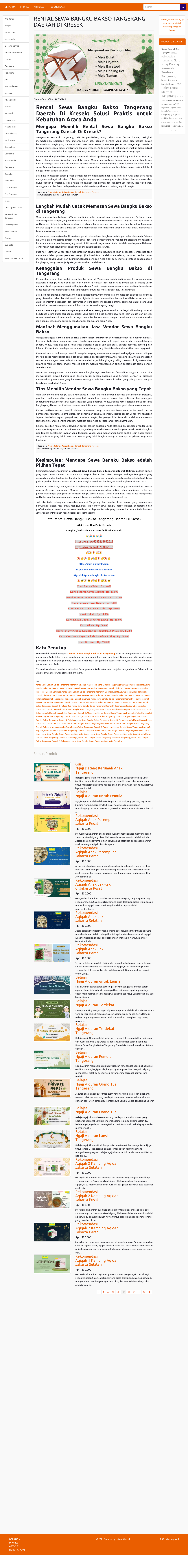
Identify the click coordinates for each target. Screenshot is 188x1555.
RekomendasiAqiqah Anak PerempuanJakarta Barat (96, 852)
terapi (7, 201)
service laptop (11, 133)
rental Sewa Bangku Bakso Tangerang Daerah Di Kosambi (97, 706)
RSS (162, 1539)
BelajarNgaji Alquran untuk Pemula (98, 794)
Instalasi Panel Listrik (14, 258)
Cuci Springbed (11, 187)
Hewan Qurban (11, 225)
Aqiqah (8, 26)
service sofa (10, 140)
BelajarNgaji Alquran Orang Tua (96, 1110)
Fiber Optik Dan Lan (13, 208)
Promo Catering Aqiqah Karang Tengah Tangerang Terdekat (73, 192)
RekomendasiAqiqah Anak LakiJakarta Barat (89, 949)
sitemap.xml (172, 1539)
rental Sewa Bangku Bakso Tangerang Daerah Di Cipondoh (87, 692)
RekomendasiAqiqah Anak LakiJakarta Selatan (89, 917)
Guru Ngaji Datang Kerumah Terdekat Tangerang (170, 68)
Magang (8, 93)
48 (118, 1292)
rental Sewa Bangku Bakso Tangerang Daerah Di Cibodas (99, 688)
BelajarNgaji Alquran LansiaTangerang (92, 1136)
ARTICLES (39, 7)
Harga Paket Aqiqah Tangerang (169, 56)
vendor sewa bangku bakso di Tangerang (92, 653)
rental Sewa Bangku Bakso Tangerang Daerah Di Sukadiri (115, 734)
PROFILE (24, 7)
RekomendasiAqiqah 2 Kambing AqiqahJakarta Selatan (96, 1163)
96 (144, 1292)
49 (124, 1292)
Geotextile (9, 154)
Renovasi (9, 113)
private (8, 106)
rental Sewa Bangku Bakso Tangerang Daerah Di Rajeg (84, 727)
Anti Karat (9, 19)
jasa (6, 79)
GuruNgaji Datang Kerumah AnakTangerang (99, 768)
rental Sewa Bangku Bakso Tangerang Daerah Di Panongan (102, 720)
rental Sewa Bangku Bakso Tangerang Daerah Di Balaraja (61, 685)
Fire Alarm (9, 66)
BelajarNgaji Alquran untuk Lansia (97, 979)
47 (113, 1292)
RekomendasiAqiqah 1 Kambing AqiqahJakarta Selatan (96, 1260)
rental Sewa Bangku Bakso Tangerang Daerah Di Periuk (91, 723)
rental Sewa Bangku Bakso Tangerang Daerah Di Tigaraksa (96, 741)
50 (129, 1292)
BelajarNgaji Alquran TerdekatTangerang (94, 1029)
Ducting (8, 59)
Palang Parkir (10, 100)
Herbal (8, 252)
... (108, 1292)
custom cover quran (13, 52)
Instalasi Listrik (11, 231)
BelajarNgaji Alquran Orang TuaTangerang (96, 1084)
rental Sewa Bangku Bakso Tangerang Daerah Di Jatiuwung (117, 699)
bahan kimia (10, 32)
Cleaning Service (12, 46)
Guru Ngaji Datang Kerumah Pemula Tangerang (171, 107)
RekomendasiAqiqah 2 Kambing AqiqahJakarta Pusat (96, 1196)
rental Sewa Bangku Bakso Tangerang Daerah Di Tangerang (104, 738)
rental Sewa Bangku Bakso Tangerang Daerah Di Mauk (68, 713)
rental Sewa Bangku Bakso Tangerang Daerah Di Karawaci (105, 702)
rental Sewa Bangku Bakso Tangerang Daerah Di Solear (65, 734)
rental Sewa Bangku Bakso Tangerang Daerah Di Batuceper (112, 685)
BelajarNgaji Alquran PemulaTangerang (93, 1056)
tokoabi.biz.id (123, 1539)
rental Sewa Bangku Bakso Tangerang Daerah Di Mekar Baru (119, 713)
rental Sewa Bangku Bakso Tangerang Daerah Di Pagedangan (109, 716)
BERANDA (10, 7)
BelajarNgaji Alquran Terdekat (94, 1003)
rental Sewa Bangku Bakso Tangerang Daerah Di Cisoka (76, 695)
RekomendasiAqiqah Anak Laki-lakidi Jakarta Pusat (93, 884)
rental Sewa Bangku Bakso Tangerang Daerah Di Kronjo (86, 709)
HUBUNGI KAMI (57, 7)
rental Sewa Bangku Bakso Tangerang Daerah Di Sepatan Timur (72, 730)
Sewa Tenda (10, 160)
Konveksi (9, 174)
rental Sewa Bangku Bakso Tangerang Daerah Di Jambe (65, 699)
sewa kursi (9, 181)
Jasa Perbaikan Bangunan (11, 216)
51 (134, 1292)
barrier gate (10, 39)
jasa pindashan (11, 86)
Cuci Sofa (9, 245)
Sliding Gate (10, 147)
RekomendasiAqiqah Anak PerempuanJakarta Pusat (96, 820)
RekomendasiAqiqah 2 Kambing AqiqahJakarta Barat (96, 1228)
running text (10, 120)
